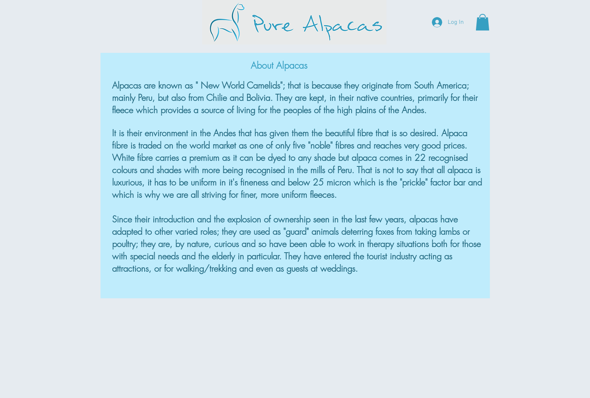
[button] (482, 22)
